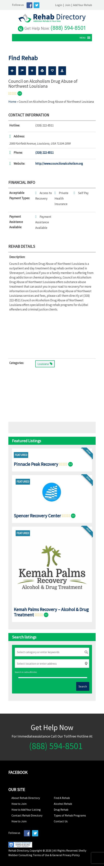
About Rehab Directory (25, 797)
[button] (86, 37)
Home (12, 101)
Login (62, 5)
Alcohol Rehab (63, 803)
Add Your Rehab (86, 5)
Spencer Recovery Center (37, 515)
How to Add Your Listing (26, 809)
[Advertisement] (52, 333)
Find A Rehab (62, 797)
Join (71, 5)
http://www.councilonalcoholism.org (59, 163)
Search (83, 686)
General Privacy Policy (66, 854)
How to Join (19, 803)
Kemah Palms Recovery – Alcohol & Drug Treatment (51, 611)
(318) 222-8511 (44, 152)
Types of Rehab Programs (70, 815)
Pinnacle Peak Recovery (36, 464)
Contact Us (61, 821)
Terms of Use (41, 854)
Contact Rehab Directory (26, 815)
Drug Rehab (61, 809)
